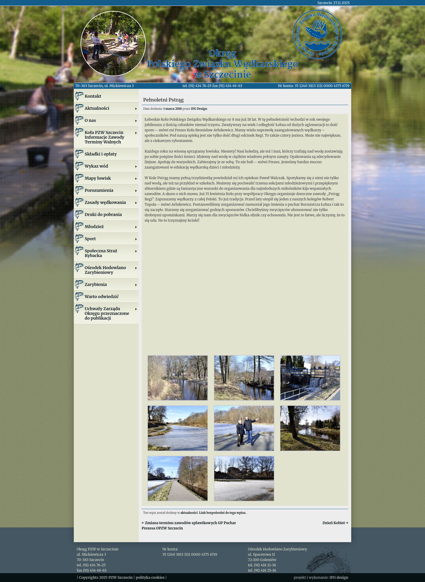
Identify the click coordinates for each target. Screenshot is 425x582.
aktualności (189, 513)
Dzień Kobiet (335, 523)
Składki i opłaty (101, 154)
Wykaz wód (111, 166)
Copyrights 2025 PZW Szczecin (106, 577)
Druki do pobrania (103, 214)
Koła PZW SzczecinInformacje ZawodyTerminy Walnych (111, 137)
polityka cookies (150, 577)
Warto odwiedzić (102, 296)
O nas (111, 120)
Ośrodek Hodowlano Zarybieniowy (111, 270)
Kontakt (93, 96)
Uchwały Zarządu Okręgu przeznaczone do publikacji (111, 313)
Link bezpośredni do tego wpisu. (222, 513)
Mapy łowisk (111, 178)
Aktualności (111, 108)
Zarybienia (111, 284)
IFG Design (199, 109)
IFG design (338, 577)
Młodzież (111, 226)
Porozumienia (111, 190)
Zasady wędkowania (111, 202)
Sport (111, 238)
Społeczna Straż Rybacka (111, 253)
